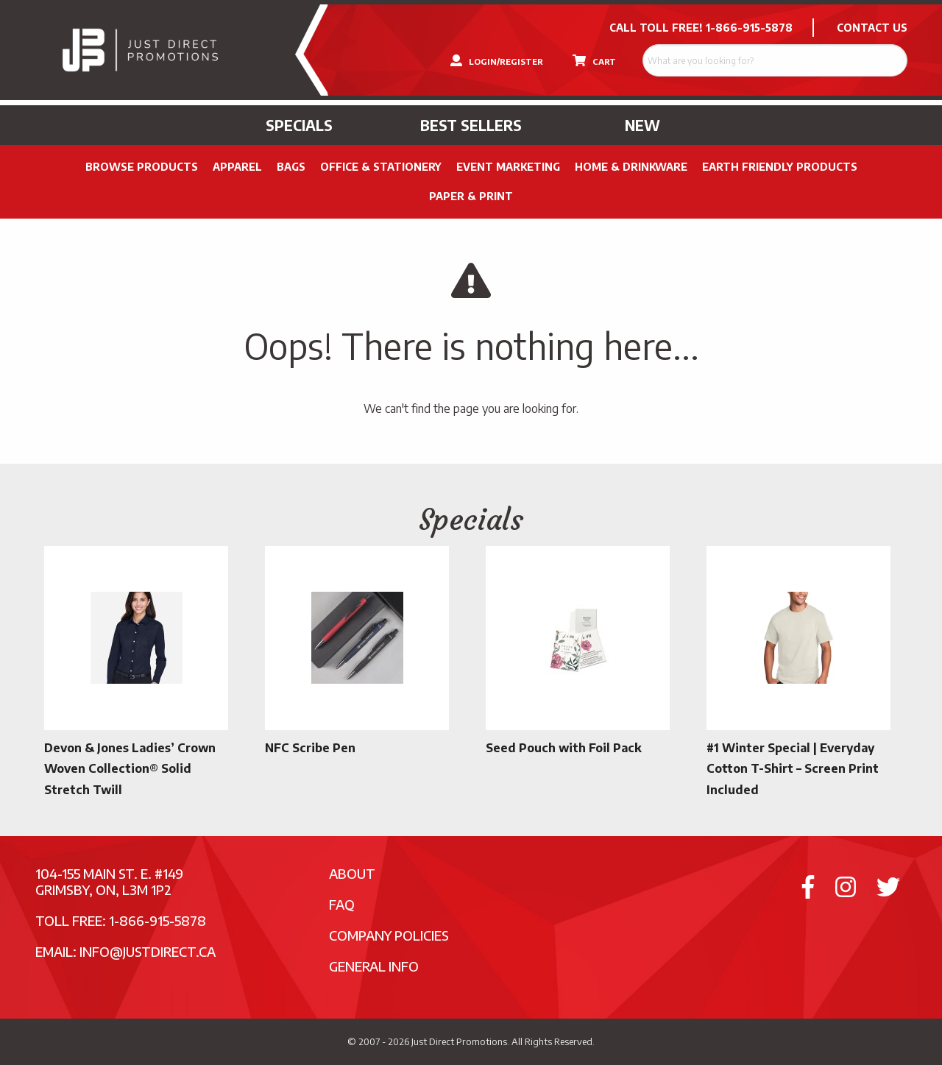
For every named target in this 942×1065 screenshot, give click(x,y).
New (642, 125)
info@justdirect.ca (147, 951)
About (352, 873)
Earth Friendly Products (779, 166)
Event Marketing (508, 166)
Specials (299, 125)
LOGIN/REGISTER (496, 60)
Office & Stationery (381, 166)
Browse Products (141, 166)
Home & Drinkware (631, 166)
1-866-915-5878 (749, 27)
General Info (374, 966)
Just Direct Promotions (459, 1041)
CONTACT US (872, 27)
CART (594, 60)
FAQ (342, 904)
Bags (291, 166)
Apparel (237, 166)
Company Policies (389, 935)
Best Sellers (471, 125)
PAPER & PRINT (471, 196)
